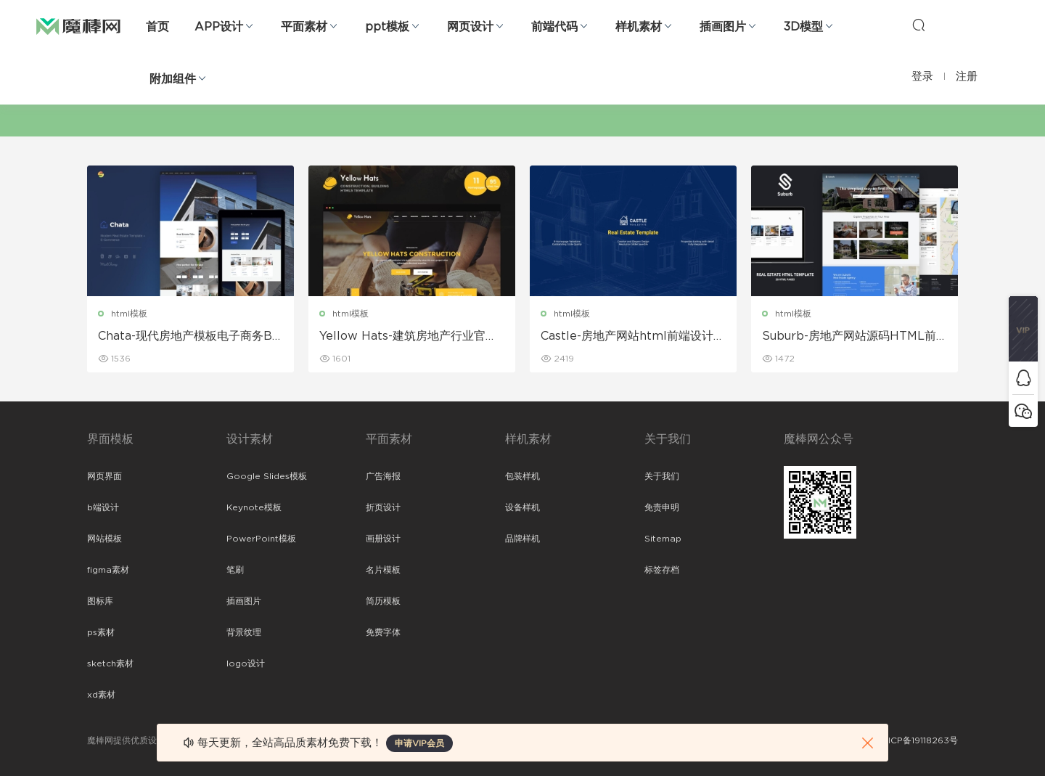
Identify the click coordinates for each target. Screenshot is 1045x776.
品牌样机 (522, 538)
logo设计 (245, 663)
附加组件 (172, 79)
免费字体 (383, 632)
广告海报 (383, 476)
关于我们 (661, 476)
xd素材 (101, 694)
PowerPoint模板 (261, 538)
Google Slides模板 (266, 476)
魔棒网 (78, 25)
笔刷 (235, 569)
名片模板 (383, 569)
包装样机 (522, 476)
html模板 (129, 313)
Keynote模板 (254, 507)
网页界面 (104, 476)
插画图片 (723, 27)
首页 (157, 27)
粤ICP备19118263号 (919, 740)
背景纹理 (243, 632)
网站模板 (104, 538)
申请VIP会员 (419, 743)
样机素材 (638, 27)
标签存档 (661, 569)
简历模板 (383, 601)
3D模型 (803, 27)
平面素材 (304, 27)
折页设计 (383, 507)
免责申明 (661, 507)
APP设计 (218, 27)
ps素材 (101, 632)
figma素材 (108, 569)
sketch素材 (110, 663)
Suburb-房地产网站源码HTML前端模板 (849, 336)
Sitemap (662, 538)
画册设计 (383, 538)
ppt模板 (387, 27)
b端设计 (103, 507)
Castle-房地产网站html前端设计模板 (633, 336)
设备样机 (522, 507)
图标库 (100, 601)
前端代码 (554, 27)
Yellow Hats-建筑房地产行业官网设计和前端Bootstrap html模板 (408, 336)
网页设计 (470, 27)
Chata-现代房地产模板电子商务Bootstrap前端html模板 (188, 336)
